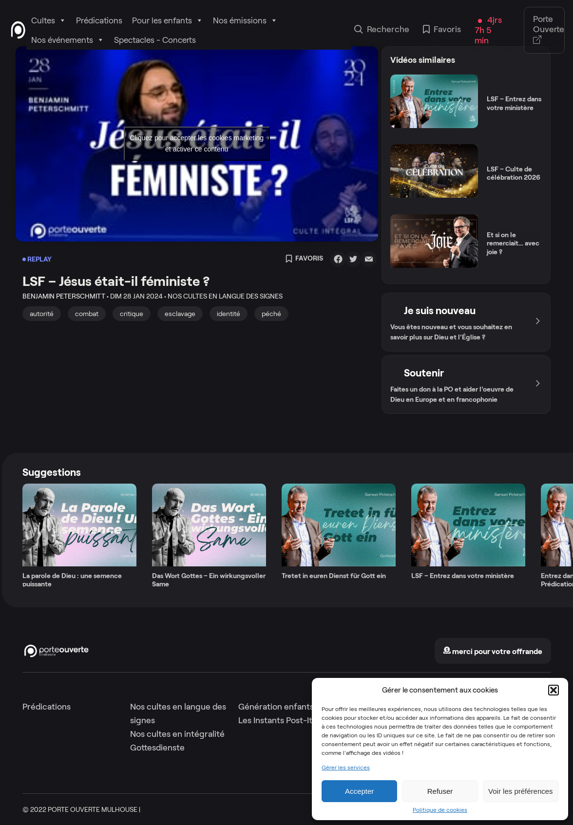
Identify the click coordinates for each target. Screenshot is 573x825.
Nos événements (67, 40)
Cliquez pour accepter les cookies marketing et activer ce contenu (197, 143)
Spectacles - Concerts (155, 40)
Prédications (99, 20)
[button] (553, 690)
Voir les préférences (520, 791)
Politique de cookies (440, 810)
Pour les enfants (167, 20)
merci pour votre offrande (492, 651)
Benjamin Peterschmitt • (65, 296)
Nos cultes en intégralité (177, 734)
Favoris (442, 30)
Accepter (359, 791)
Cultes (48, 20)
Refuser (440, 791)
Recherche (381, 30)
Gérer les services (346, 767)
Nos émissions (245, 20)
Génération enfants (276, 707)
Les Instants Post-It (275, 720)
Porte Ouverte (548, 30)
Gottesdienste (157, 747)
